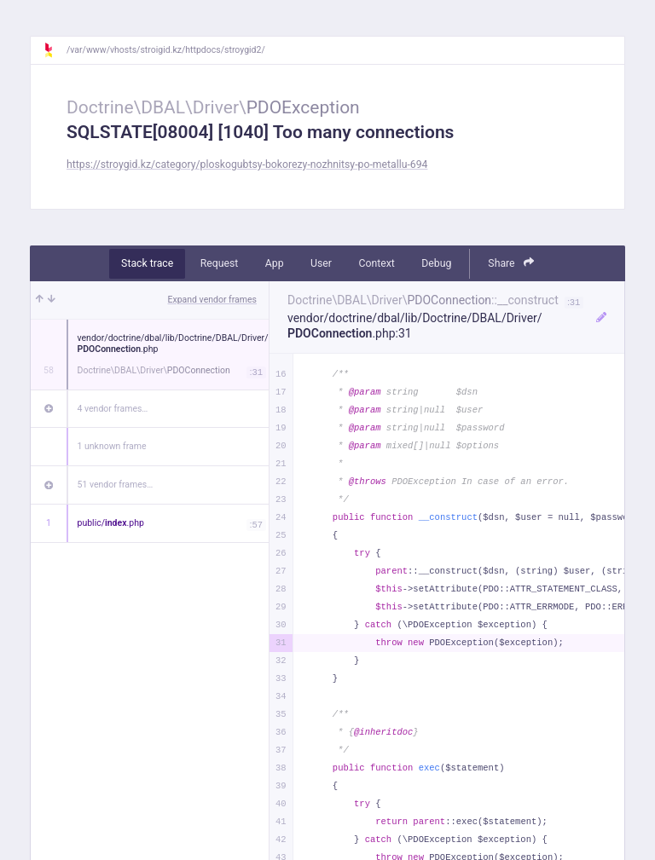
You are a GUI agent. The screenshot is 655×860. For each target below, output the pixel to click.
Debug (436, 263)
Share (511, 263)
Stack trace (147, 263)
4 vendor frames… (113, 408)
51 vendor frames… (116, 484)
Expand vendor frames (212, 299)
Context (376, 263)
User (321, 263)
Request (219, 263)
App (274, 263)
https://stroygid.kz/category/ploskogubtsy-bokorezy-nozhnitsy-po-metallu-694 (247, 164)
